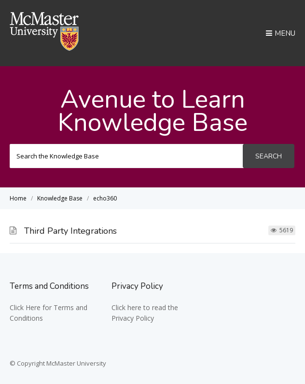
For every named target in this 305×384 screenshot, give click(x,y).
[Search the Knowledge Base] (127, 156)
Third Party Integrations (70, 231)
